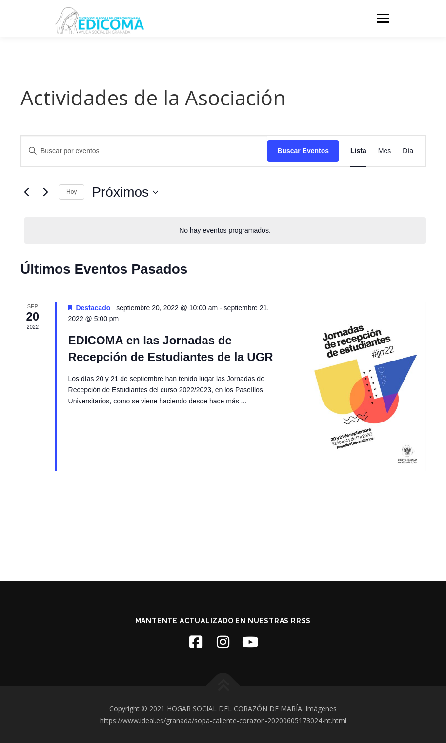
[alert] (225, 230)
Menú (382, 18)
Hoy (71, 191)
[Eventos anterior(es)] (26, 192)
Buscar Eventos (303, 151)
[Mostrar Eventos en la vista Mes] (384, 151)
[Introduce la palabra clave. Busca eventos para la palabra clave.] (144, 151)
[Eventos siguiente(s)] (45, 192)
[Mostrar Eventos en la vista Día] (408, 151)
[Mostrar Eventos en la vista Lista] (358, 151)
